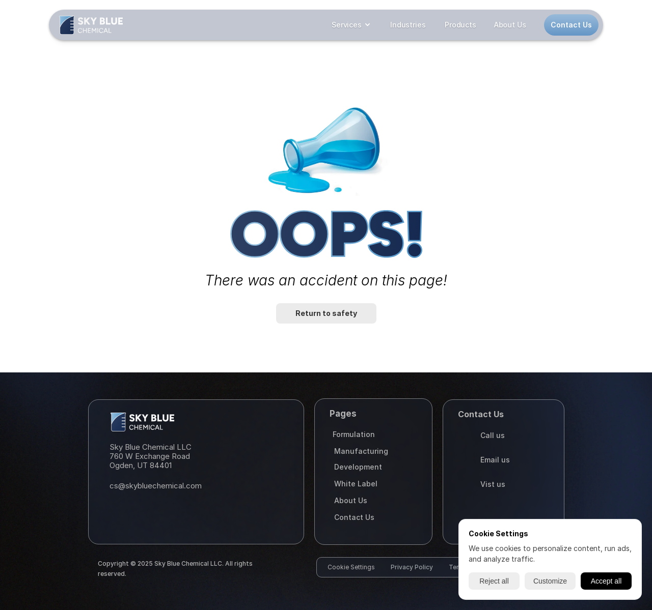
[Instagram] (119, 512)
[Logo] (91, 25)
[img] (91, 25)
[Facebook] (141, 512)
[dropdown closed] (351, 25)
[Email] (194, 485)
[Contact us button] (571, 25)
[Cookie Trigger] (351, 567)
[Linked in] (164, 512)
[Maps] (194, 456)
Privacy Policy (412, 567)
